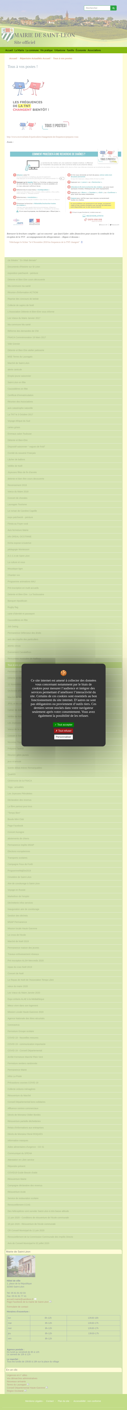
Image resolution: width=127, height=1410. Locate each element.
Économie (81, 50)
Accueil (9, 50)
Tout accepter (63, 724)
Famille (70, 50)
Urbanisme (59, 50)
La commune (32, 50)
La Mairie (19, 50)
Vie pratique (46, 50)
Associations (94, 50)
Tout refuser (64, 730)
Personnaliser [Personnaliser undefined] (63, 737)
